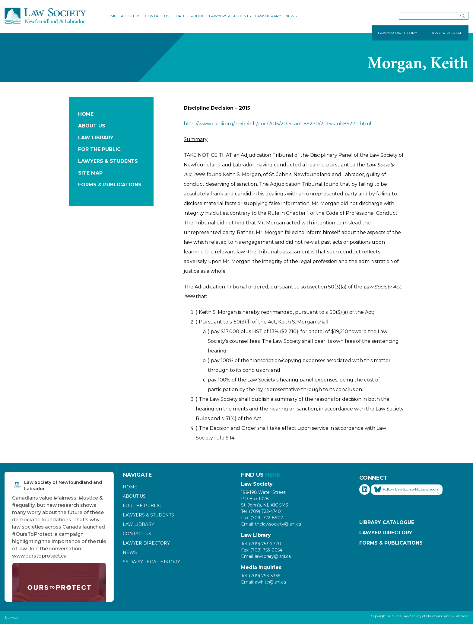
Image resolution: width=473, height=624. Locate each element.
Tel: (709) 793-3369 (261, 575)
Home (110, 16)
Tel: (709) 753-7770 (261, 543)
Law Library (268, 16)
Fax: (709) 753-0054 (261, 550)
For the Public (189, 16)
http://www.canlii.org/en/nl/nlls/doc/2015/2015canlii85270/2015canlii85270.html (277, 124)
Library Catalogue (386, 522)
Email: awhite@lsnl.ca (263, 582)
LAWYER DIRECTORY (397, 33)
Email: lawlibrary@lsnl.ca (266, 556)
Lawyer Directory (146, 543)
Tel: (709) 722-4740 (261, 511)
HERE (273, 474)
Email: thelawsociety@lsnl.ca (271, 524)
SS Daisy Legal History (151, 561)
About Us (130, 16)
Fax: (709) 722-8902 (262, 517)
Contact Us (157, 16)
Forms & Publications (109, 185)
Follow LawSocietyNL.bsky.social (406, 490)
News (291, 16)
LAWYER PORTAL (446, 33)
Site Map (90, 173)
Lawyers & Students (230, 16)
